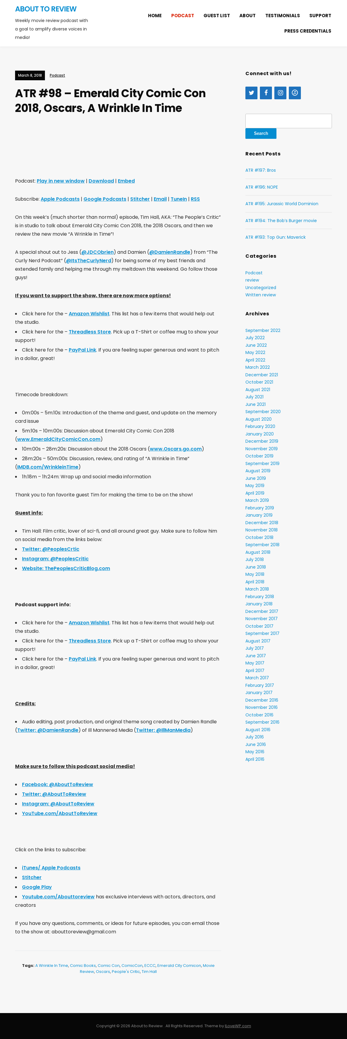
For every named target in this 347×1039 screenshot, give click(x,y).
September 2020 (263, 412)
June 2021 (255, 404)
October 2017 (259, 626)
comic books (83, 965)
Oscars (103, 971)
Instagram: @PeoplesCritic (55, 558)
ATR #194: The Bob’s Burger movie (281, 221)
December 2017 (261, 611)
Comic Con (109, 965)
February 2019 (259, 508)
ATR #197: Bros (260, 170)
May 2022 (255, 352)
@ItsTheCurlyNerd (88, 260)
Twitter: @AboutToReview (54, 794)
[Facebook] (266, 93)
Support (320, 15)
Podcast (182, 15)
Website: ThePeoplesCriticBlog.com (66, 568)
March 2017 (257, 678)
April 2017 (254, 671)
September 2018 (262, 545)
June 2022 (256, 345)
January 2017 (259, 693)
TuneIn (179, 199)
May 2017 (254, 663)
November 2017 (261, 619)
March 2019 (257, 500)
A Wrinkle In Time (51, 965)
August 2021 (257, 390)
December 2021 (261, 375)
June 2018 (255, 567)
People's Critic (126, 971)
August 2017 (257, 641)
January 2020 (259, 434)
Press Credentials (307, 31)
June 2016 (255, 744)
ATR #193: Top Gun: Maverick (275, 237)
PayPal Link (82, 349)
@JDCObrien (97, 252)
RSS (195, 199)
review (252, 280)
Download (101, 180)
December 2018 (261, 523)
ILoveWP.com (238, 1026)
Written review (260, 295)
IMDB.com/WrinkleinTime (47, 467)
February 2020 (260, 426)
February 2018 (259, 597)
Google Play (37, 887)
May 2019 (254, 486)
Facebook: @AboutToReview (57, 784)
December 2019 (261, 441)
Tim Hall (149, 971)
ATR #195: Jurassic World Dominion (281, 204)
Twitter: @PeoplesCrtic (50, 549)
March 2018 (257, 589)
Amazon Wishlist (89, 313)
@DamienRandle (169, 252)
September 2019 (262, 464)
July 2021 (254, 397)
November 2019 (261, 449)
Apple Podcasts (60, 199)
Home (155, 15)
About (247, 15)
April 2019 (254, 493)
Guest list (216, 15)
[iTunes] (295, 93)
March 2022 (257, 367)
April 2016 (254, 759)
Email (160, 199)
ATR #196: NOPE (261, 187)
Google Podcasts (105, 199)
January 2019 (259, 515)
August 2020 (258, 419)
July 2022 (255, 338)
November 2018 (261, 530)
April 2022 (255, 360)
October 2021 (259, 382)
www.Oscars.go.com (176, 448)
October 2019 (259, 456)
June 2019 (255, 478)
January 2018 (259, 604)
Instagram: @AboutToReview (58, 803)
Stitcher (140, 199)
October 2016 (259, 715)
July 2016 (254, 737)
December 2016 (261, 700)
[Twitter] (251, 93)
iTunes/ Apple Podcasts (51, 867)
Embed (126, 180)
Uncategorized (260, 288)
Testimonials (282, 15)
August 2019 (257, 471)
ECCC (150, 965)
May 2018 (254, 574)
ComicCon (132, 965)
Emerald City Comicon (179, 965)
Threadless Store (90, 331)
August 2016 (257, 730)
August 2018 (257, 552)
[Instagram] (280, 93)
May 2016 (254, 752)
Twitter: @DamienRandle (47, 730)
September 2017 (262, 633)
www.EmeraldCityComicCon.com (58, 439)
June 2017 (255, 656)
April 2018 (254, 582)
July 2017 (254, 648)
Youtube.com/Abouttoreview (58, 896)
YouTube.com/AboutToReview (59, 813)
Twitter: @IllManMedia (163, 730)
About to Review (46, 9)
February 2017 (259, 685)
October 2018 (259, 537)
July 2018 (254, 559)
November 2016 (261, 707)
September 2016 (262, 722)
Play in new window (61, 180)
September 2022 (262, 330)
